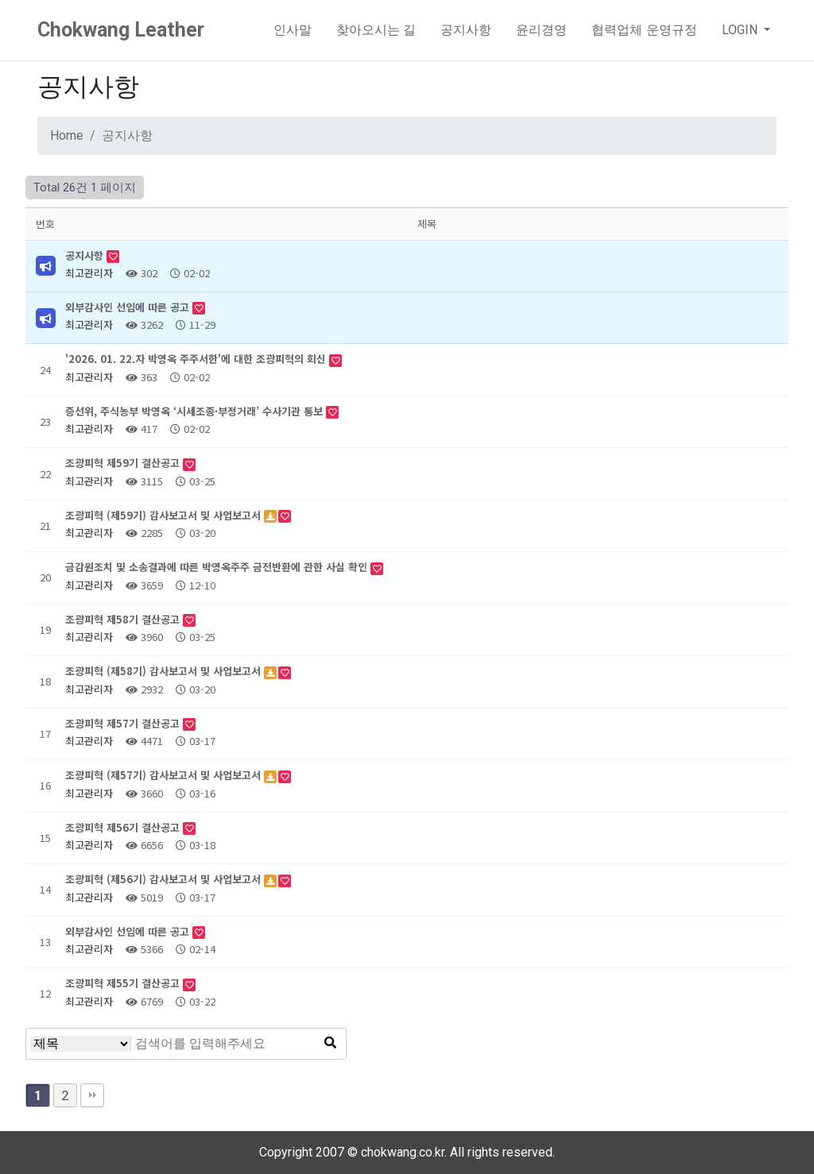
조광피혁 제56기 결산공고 (124, 827)
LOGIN (741, 29)
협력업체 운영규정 (643, 30)
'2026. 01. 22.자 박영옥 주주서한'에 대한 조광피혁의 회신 (197, 358)
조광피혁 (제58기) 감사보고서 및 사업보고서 (164, 670)
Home (66, 135)
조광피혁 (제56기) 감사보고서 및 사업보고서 (164, 878)
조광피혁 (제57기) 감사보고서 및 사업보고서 (164, 774)
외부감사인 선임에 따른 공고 (128, 307)
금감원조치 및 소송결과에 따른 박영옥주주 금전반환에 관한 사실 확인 (217, 566)
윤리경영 (541, 30)
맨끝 (92, 1095)
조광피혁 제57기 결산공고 (124, 723)
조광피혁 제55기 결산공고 (124, 983)
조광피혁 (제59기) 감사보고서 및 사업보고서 (164, 515)
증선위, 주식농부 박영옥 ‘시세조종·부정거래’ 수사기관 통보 (195, 411)
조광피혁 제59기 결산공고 (124, 462)
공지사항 (465, 30)
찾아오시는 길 (376, 30)
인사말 (292, 30)
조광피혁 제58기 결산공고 (124, 619)
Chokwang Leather (120, 29)
